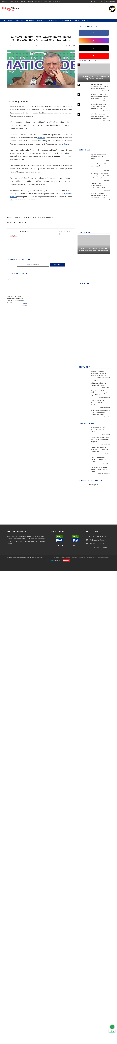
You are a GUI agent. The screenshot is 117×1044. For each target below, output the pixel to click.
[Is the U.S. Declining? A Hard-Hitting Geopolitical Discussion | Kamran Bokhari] (83, 97)
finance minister (29, 217)
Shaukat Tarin (46, 217)
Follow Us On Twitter (89, 481)
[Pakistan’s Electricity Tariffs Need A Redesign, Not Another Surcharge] (83, 414)
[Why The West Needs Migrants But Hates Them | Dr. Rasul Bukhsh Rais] (83, 117)
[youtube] (98, 2)
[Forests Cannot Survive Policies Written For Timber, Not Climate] (83, 451)
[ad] (65, 8)
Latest (10, 20)
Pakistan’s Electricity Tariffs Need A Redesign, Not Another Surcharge (100, 413)
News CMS (57, 561)
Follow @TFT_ (93, 486)
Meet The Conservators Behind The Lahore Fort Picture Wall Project (99, 384)
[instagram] (102, 2)
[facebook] (91, 2)
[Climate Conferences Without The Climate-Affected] (83, 431)
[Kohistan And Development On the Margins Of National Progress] (83, 441)
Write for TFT (14, 1)
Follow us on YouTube (96, 545)
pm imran (38, 217)
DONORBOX (83, 284)
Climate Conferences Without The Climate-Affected (99, 431)
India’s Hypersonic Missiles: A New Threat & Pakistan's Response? (99, 87)
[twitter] (94, 2)
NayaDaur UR (47, 1)
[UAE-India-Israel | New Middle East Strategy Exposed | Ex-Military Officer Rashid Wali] (83, 107)
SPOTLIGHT (84, 368)
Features (39, 20)
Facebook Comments (17, 273)
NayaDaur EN (38, 1)
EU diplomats (19, 217)
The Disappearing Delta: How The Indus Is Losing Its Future (100, 470)
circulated (41, 138)
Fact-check (86, 20)
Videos (76, 20)
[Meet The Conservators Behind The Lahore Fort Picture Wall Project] (83, 384)
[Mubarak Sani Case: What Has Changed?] (83, 167)
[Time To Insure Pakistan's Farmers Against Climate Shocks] (83, 460)
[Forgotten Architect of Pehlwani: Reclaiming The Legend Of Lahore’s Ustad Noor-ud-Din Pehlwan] (83, 394)
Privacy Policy (91, 558)
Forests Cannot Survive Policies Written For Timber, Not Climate (99, 450)
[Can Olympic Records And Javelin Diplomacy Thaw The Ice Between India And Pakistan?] (83, 177)
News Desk (10, 46)
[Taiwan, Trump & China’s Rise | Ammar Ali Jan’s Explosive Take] (94, 73)
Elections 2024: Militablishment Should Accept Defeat (98, 186)
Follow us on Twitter (95, 541)
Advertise (30, 1)
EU (13, 217)
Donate (23, 1)
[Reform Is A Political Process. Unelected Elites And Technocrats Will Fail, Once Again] (83, 197)
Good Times (56, 1)
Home (3, 20)
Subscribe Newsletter (18, 259)
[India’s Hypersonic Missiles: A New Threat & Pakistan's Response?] (83, 88)
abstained (66, 144)
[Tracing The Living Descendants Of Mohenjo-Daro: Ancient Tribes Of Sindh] (83, 374)
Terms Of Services (103, 558)
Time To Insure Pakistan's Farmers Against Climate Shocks (99, 460)
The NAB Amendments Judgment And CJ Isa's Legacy (99, 157)
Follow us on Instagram (96, 548)
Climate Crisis (65, 20)
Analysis (19, 20)
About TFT (5, 1)
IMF (17, 200)
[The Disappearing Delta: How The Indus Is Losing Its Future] (83, 470)
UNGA (53, 217)
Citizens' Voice (51, 20)
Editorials (29, 20)
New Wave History (87, 61)
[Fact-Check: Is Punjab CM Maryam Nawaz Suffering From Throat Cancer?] (94, 245)
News (38, 46)
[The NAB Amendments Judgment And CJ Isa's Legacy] (83, 157)
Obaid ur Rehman (25, 304)
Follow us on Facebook (96, 537)
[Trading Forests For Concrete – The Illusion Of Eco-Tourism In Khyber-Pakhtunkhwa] (83, 404)
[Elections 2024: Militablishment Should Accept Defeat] (83, 187)
